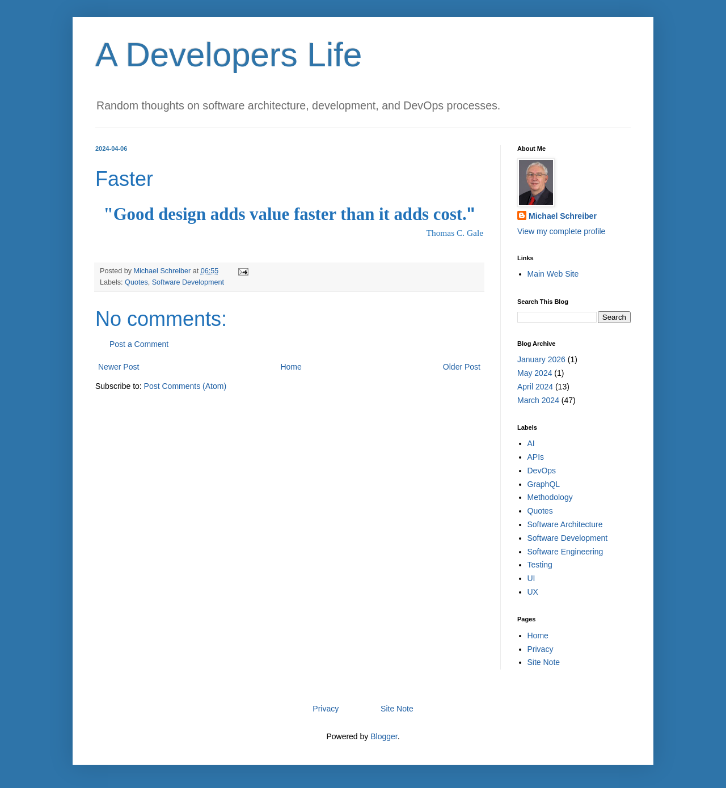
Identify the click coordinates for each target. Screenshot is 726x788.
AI (531, 443)
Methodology (550, 497)
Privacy (540, 649)
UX (532, 591)
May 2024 (534, 373)
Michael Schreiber (563, 216)
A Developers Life (228, 55)
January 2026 (541, 359)
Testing (539, 564)
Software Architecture (565, 524)
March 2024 (538, 400)
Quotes (136, 282)
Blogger (383, 736)
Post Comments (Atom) (185, 386)
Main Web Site (553, 273)
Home (290, 366)
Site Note (543, 662)
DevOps (541, 470)
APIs (535, 456)
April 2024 (535, 386)
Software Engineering (565, 551)
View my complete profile (561, 231)
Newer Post (118, 366)
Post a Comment (138, 344)
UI (531, 578)
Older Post (461, 366)
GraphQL (543, 484)
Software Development (188, 282)
